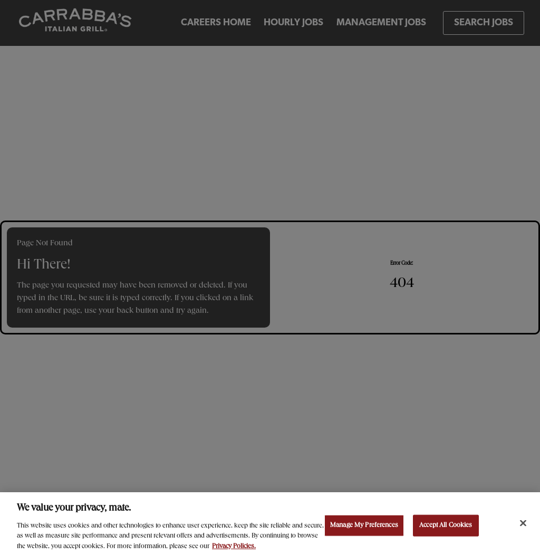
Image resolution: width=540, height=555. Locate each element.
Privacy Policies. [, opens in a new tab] (234, 549)
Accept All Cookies (445, 527)
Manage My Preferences (364, 527)
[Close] (523, 525)
